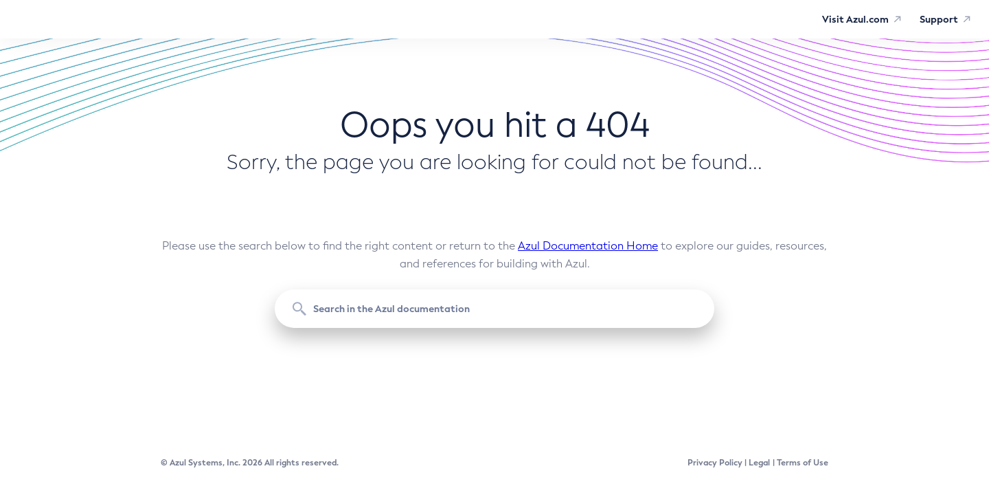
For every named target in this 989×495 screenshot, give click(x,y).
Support (939, 19)
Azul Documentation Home (588, 245)
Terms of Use (802, 462)
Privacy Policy (714, 462)
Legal (759, 462)
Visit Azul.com (855, 19)
